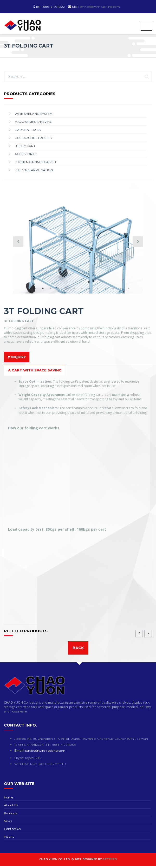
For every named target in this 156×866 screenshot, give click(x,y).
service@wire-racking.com (100, 7)
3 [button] (43, 288)
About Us (11, 805)
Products (10, 813)
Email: (19, 750)
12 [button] (113, 288)
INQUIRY (17, 357)
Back (78, 647)
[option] (78, 255)
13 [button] (121, 288)
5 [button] (58, 288)
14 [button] (128, 288)
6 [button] (66, 288)
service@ (45, 750)
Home (8, 797)
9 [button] (89, 288)
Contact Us (12, 829)
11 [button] (105, 288)
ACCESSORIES (26, 154)
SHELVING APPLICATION (34, 170)
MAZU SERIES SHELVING (33, 122)
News (8, 821)
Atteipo (109, 859)
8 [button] (81, 288)
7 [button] (74, 288)
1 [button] (27, 288)
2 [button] (35, 288)
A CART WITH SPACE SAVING (35, 370)
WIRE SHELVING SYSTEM (34, 114)
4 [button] (50, 288)
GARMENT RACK (28, 130)
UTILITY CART (25, 146)
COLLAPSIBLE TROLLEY (33, 138)
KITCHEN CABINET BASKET (35, 162)
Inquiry (9, 836)
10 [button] (97, 288)
